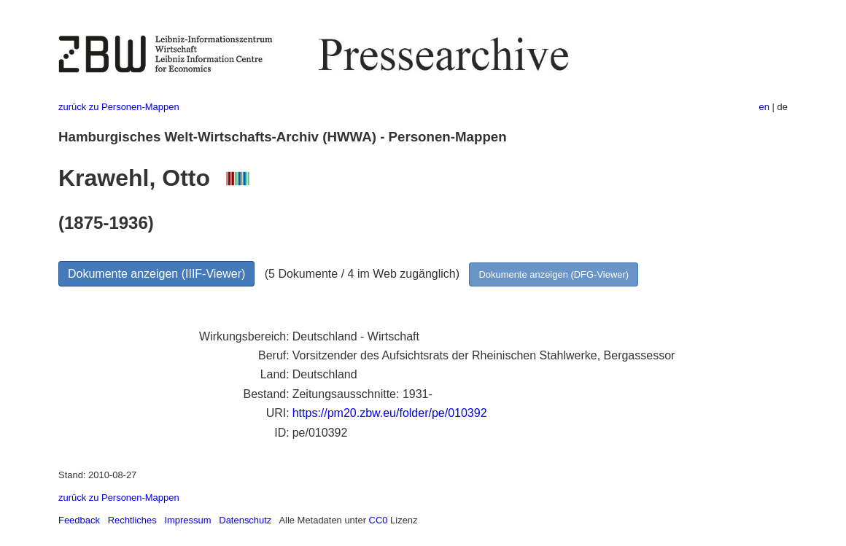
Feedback (79, 520)
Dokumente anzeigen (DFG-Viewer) (553, 274)
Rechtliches (132, 520)
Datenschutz (245, 520)
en (764, 106)
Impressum (187, 520)
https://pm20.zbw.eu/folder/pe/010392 (389, 413)
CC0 (378, 520)
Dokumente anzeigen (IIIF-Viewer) (156, 274)
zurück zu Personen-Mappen (118, 106)
